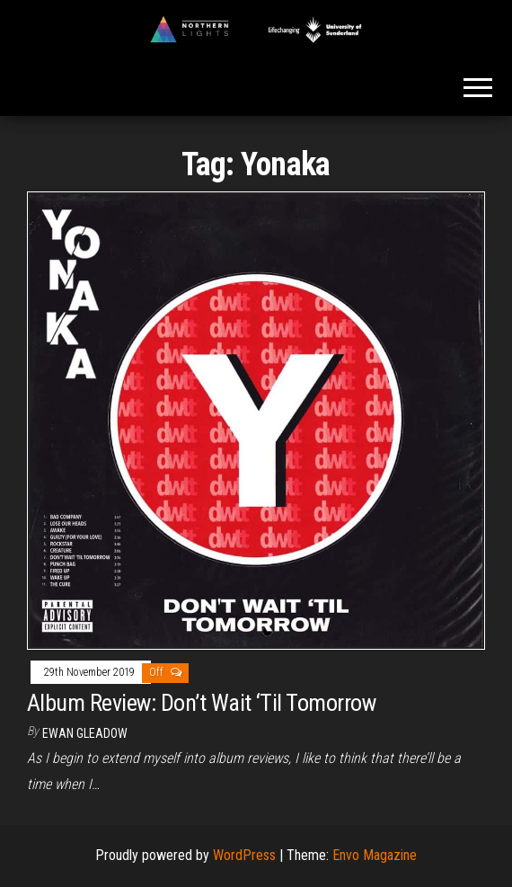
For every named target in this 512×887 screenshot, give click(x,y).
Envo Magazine (374, 855)
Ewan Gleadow (85, 733)
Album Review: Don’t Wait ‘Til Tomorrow (201, 702)
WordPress (244, 855)
